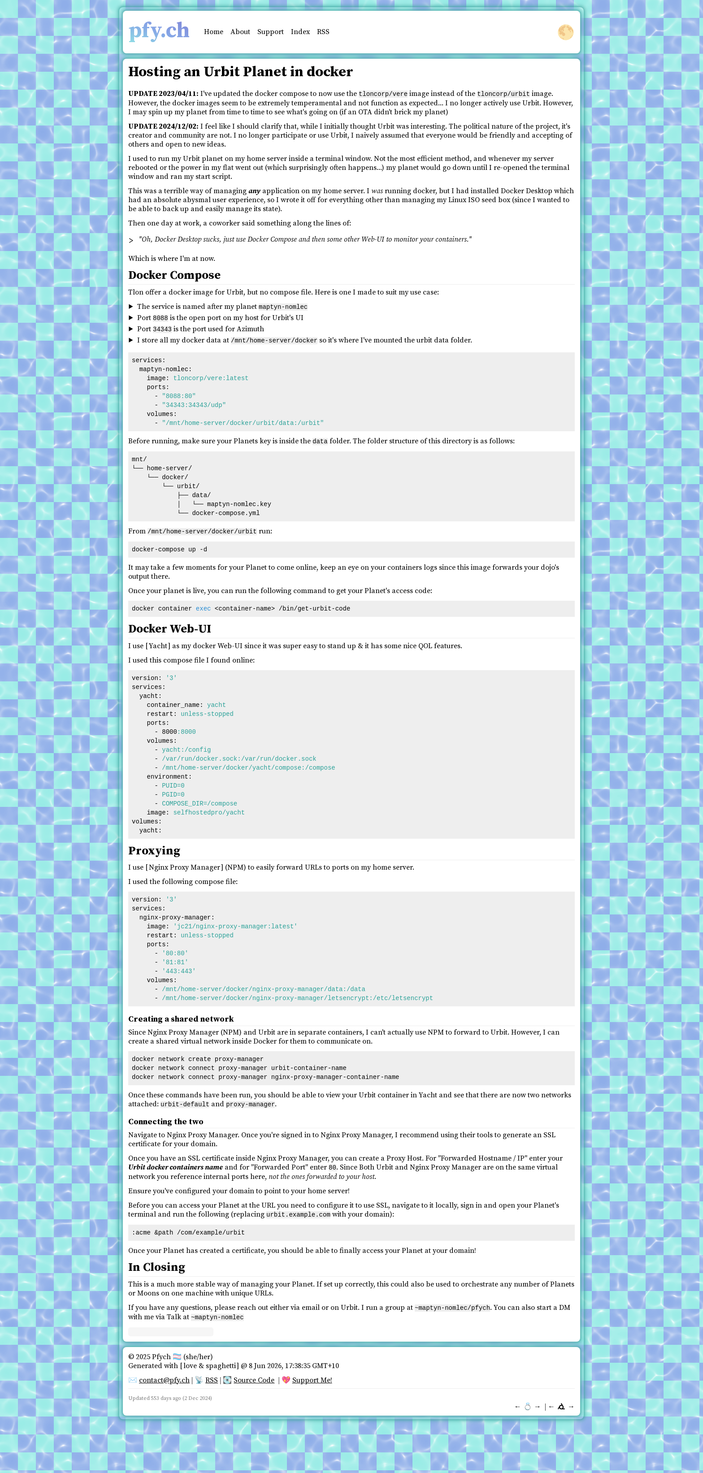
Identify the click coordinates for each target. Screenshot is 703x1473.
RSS (323, 31)
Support (270, 31)
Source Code (254, 1374)
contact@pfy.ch (164, 1374)
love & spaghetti (209, 1360)
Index (300, 31)
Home (213, 31)
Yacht (158, 642)
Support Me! (312, 1374)
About (240, 31)
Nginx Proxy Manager (184, 864)
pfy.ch (159, 31)
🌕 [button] (566, 32)
